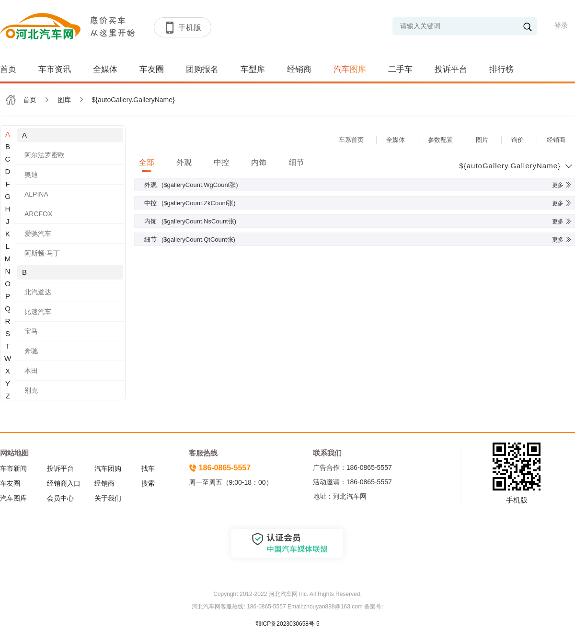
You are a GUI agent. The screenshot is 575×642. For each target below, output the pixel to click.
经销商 (299, 69)
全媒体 (105, 69)
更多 (562, 185)
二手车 (400, 69)
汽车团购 (107, 468)
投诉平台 (451, 69)
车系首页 (351, 139)
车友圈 (151, 69)
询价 (517, 139)
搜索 (148, 483)
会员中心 (60, 498)
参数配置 (440, 139)
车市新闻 (13, 468)
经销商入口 (63, 483)
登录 (561, 25)
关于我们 (107, 498)
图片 (482, 139)
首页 (8, 69)
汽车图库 (350, 69)
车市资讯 (54, 69)
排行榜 (501, 69)
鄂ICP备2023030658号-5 (287, 623)
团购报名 (202, 69)
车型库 (253, 69)
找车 (148, 468)
